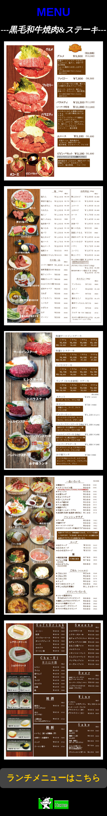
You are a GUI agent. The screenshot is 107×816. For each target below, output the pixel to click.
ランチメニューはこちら (53, 777)
